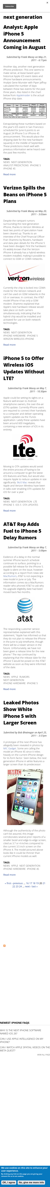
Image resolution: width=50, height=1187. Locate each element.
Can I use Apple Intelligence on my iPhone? (21, 1040)
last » (35, 886)
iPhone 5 (35, 165)
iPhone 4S (9, 168)
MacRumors (10, 576)
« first (8, 883)
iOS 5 (18, 504)
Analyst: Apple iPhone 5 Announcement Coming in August (24, 37)
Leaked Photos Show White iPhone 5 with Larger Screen (21, 712)
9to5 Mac (22, 482)
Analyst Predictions (16, 165)
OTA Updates (30, 504)
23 (17, 886)
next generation (21, 162)
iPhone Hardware (14, 335)
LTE (35, 501)
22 (13, 886)
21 (44, 883)
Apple (14, 676)
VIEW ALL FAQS (43, 1054)
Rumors (24, 676)
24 (20, 886)
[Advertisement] (25, 916)
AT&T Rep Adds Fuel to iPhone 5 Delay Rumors (22, 531)
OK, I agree (8, 1182)
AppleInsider (23, 95)
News (6, 162)
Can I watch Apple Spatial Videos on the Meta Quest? (25, 1049)
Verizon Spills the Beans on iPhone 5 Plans (25, 194)
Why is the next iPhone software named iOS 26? (20, 1032)
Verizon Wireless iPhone (18, 338)
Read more (9, 174)
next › (28, 886)
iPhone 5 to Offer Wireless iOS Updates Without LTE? (23, 368)
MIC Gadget (9, 748)
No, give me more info (31, 1182)
